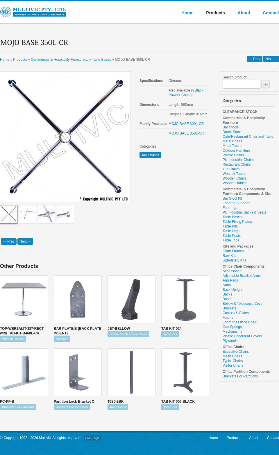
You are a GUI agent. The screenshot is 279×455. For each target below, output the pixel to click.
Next (271, 59)
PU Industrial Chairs (238, 160)
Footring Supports (236, 203)
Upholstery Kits (234, 260)
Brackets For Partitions (18, 407)
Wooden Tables (234, 183)
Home (187, 12)
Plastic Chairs (233, 155)
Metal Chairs (232, 141)
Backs (227, 294)
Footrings (230, 208)
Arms (227, 285)
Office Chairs (233, 347)
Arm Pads (230, 280)
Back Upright (233, 290)
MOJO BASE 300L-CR (186, 124)
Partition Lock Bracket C (74, 402)
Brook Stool (232, 132)
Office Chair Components (244, 266)
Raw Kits (229, 256)
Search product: (235, 77)
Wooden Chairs (235, 178)
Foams (228, 318)
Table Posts (118, 407)
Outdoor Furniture (236, 150)
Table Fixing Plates (237, 222)
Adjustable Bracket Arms (242, 276)
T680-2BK (116, 402)
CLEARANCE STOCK (240, 112)
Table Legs (231, 231)
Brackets (62, 339)
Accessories (232, 271)
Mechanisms (232, 331)
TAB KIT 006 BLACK (178, 402)
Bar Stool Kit (232, 198)
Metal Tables (232, 146)
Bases (227, 299)
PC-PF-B (7, 402)
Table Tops (231, 240)
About (243, 12)
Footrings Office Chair (240, 322)
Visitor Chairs (233, 365)
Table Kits (170, 334)
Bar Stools (231, 127)
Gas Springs (232, 327)
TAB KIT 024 (171, 329)
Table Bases (150, 155)
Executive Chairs (236, 352)
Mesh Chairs (232, 356)
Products (215, 12)
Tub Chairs (231, 169)
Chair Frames (233, 251)
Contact (271, 12)
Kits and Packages (238, 246)
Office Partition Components (246, 372)
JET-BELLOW (119, 329)
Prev (254, 59)
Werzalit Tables (13, 339)
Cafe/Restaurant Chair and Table (248, 137)
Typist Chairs (233, 361)
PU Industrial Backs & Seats (244, 212)
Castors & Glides (236, 313)
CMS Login (92, 438)
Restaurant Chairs (237, 164)
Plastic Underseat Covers (242, 336)
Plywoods (230, 341)
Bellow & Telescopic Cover (128, 334)
